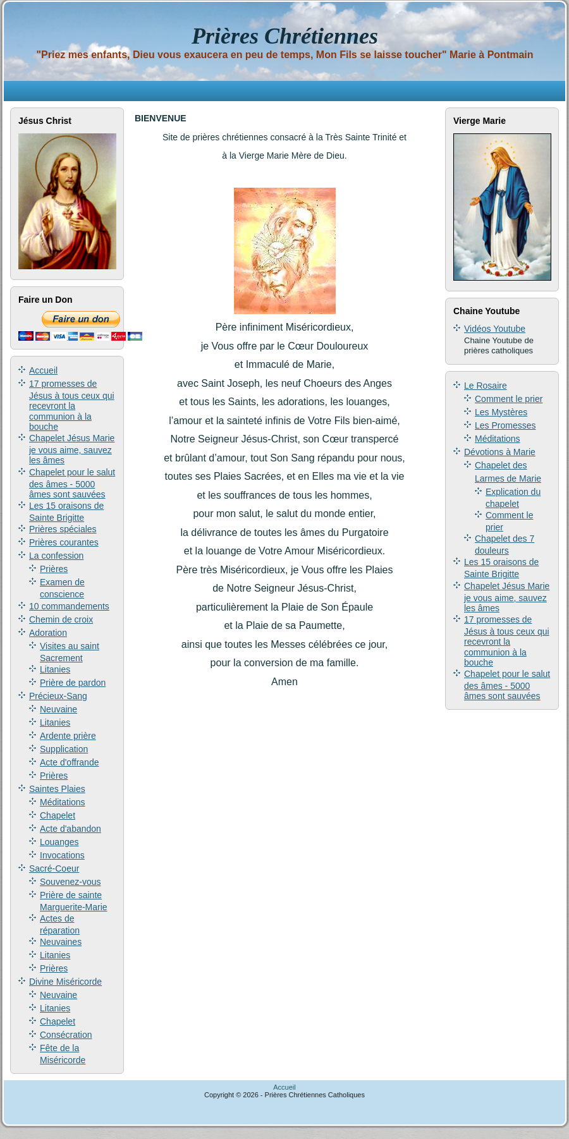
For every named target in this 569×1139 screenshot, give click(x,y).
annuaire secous (302, 1110)
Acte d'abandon (70, 829)
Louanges (59, 842)
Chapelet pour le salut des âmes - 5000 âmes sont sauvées (72, 483)
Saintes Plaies (57, 789)
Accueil (43, 370)
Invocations (62, 855)
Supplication (64, 749)
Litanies (55, 669)
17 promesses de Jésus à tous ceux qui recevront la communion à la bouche (71, 405)
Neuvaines (61, 942)
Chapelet (57, 815)
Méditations (62, 802)
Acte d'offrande (69, 762)
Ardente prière (68, 736)
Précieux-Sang (58, 696)
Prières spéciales (63, 529)
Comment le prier (508, 399)
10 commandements (69, 606)
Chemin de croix (61, 619)
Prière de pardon (73, 683)
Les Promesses (505, 425)
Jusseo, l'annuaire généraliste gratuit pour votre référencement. (427, 1110)
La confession (56, 556)
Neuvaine (58, 709)
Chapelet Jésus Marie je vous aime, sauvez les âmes (71, 449)
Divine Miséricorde (65, 982)
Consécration (66, 1035)
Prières (54, 569)
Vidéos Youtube (494, 329)
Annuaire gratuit (39, 1110)
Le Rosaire (485, 386)
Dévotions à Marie (499, 452)
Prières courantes (64, 542)
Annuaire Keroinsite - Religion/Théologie (212, 1110)
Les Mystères (501, 412)
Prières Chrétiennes (285, 36)
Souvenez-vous (70, 882)
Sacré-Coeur (54, 868)
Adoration (48, 633)
